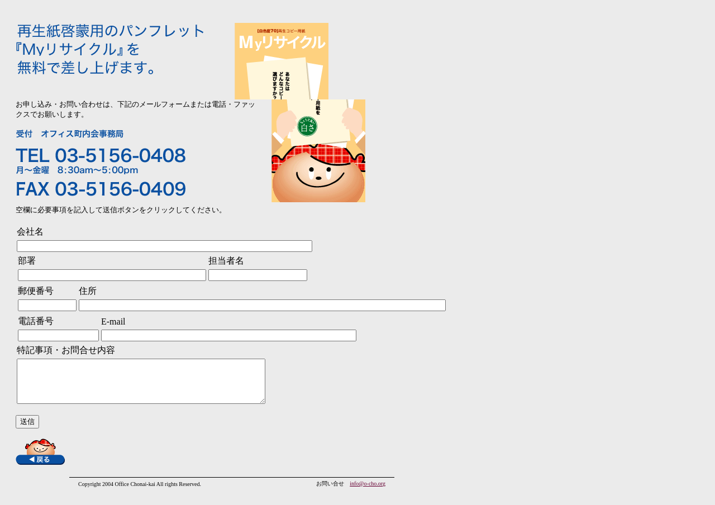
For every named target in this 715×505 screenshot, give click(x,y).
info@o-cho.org (367, 492)
